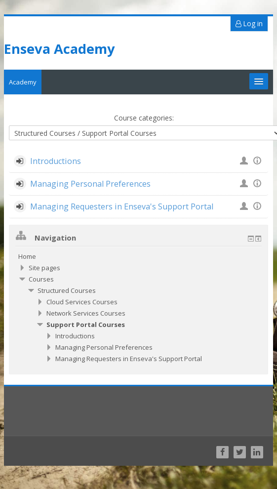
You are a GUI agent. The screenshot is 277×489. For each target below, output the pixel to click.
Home (27, 253)
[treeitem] (138, 254)
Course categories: (143, 115)
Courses (40, 276)
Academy (22, 79)
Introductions (54, 158)
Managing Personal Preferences (89, 181)
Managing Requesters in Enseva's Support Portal (120, 204)
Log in (249, 21)
